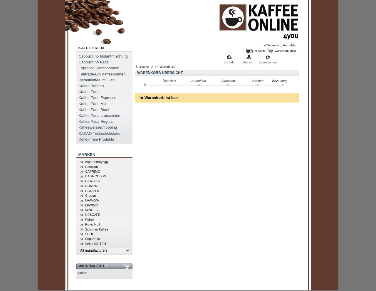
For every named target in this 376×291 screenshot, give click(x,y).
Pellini (89, 219)
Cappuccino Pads (94, 62)
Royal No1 (92, 224)
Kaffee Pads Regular (96, 121)
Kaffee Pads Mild (93, 104)
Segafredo (92, 238)
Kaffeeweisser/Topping (98, 127)
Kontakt (229, 62)
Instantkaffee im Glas (97, 80)
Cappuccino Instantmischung (103, 56)
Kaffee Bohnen (91, 86)
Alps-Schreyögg (96, 162)
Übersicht (248, 62)
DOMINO (91, 186)
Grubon (90, 195)
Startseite (142, 66)
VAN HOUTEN (95, 243)
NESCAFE (92, 214)
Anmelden (290, 45)
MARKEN (86, 154)
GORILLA (92, 191)
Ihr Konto (260, 50)
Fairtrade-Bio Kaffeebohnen (102, 74)
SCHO (90, 234)
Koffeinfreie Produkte (96, 139)
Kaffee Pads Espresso (97, 97)
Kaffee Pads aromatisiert (99, 115)
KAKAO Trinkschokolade (99, 133)
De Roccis (92, 181)
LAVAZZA (92, 200)
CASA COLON (95, 176)
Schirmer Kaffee (96, 229)
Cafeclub (91, 167)
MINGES (91, 210)
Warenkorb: (282, 50)
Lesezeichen (268, 62)
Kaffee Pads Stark (94, 109)
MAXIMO (91, 205)
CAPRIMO (92, 171)
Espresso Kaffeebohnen (99, 68)
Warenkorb (91, 266)
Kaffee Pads (89, 92)
